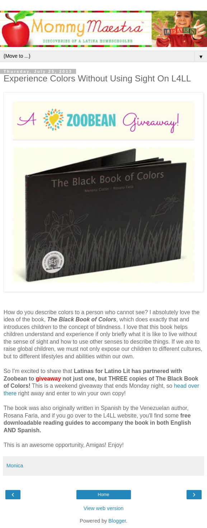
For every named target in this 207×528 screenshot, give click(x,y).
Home (103, 494)
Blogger (117, 521)
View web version (104, 508)
